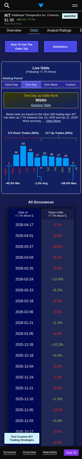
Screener (9, 452)
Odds (34, 30)
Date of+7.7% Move (23, 214)
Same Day (11, 84)
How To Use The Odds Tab (21, 46)
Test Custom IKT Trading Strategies (22, 438)
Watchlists (50, 452)
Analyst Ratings (59, 30)
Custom (70, 84)
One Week (51, 84)
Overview (29, 452)
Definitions (60, 46)
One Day (31, 84)
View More (53, 121)
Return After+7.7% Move (56, 214)
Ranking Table (41, 105)
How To (71, 452)
